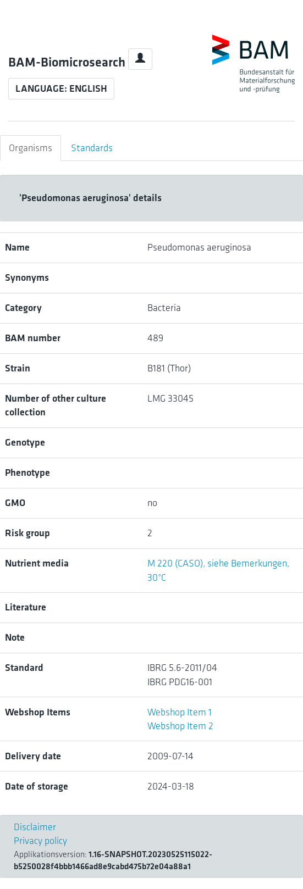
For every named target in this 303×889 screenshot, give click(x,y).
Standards (92, 148)
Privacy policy (40, 841)
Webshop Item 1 (179, 712)
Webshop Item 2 (180, 726)
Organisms (30, 148)
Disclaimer (35, 827)
